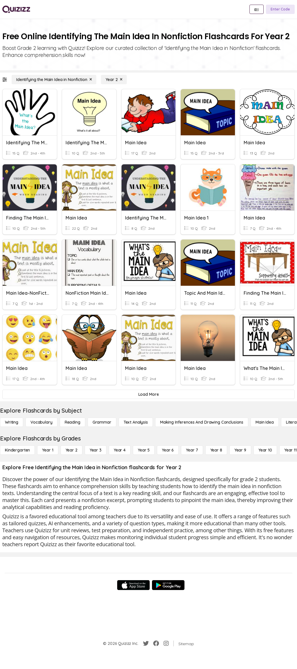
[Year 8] (216, 450)
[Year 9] (240, 450)
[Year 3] (95, 450)
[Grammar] (102, 422)
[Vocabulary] (41, 422)
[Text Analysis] (136, 422)
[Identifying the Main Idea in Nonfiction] (54, 79)
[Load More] (148, 394)
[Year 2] (114, 79)
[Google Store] (168, 585)
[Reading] (72, 422)
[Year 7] (192, 450)
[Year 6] (168, 450)
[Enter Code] (280, 9)
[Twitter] (146, 643)
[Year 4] (120, 450)
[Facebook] (156, 643)
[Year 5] (144, 450)
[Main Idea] (265, 422)
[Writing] (11, 422)
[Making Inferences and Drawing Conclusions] (201, 422)
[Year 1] (47, 450)
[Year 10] (265, 450)
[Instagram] (166, 643)
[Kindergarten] (17, 450)
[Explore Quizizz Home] (16, 9)
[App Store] (133, 585)
